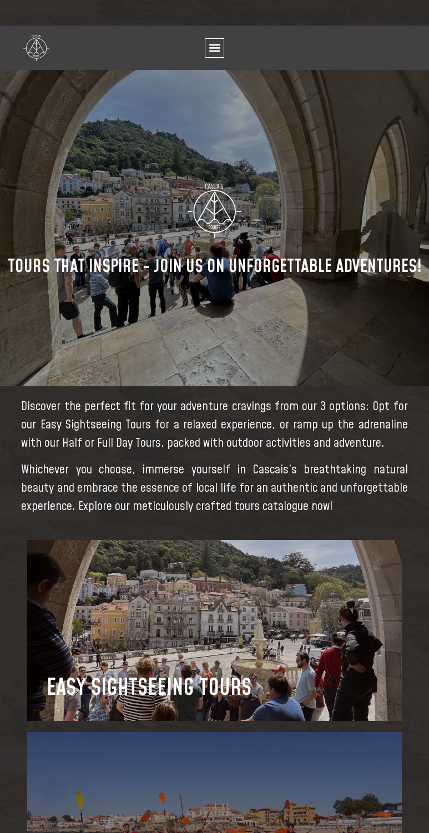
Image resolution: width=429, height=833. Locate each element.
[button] (214, 48)
